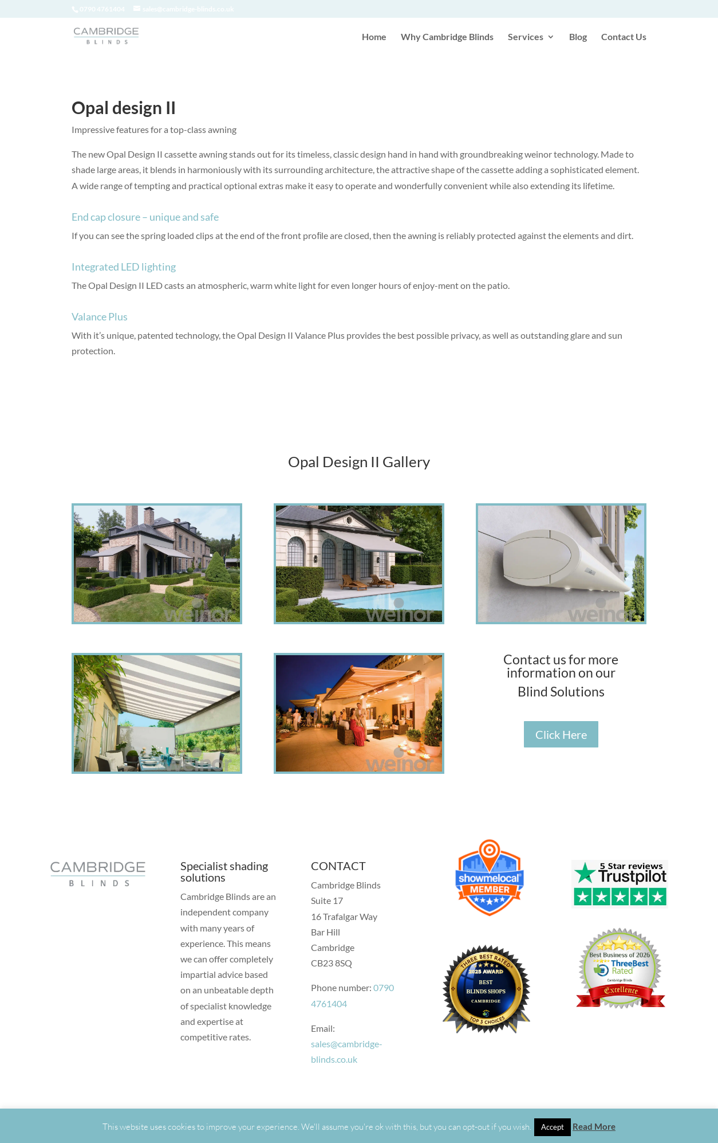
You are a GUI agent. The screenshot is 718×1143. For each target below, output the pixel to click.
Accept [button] (552, 1127)
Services (525, 37)
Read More (594, 1126)
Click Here (561, 734)
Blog (578, 37)
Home (374, 37)
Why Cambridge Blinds (447, 37)
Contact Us (623, 37)
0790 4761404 (102, 9)
